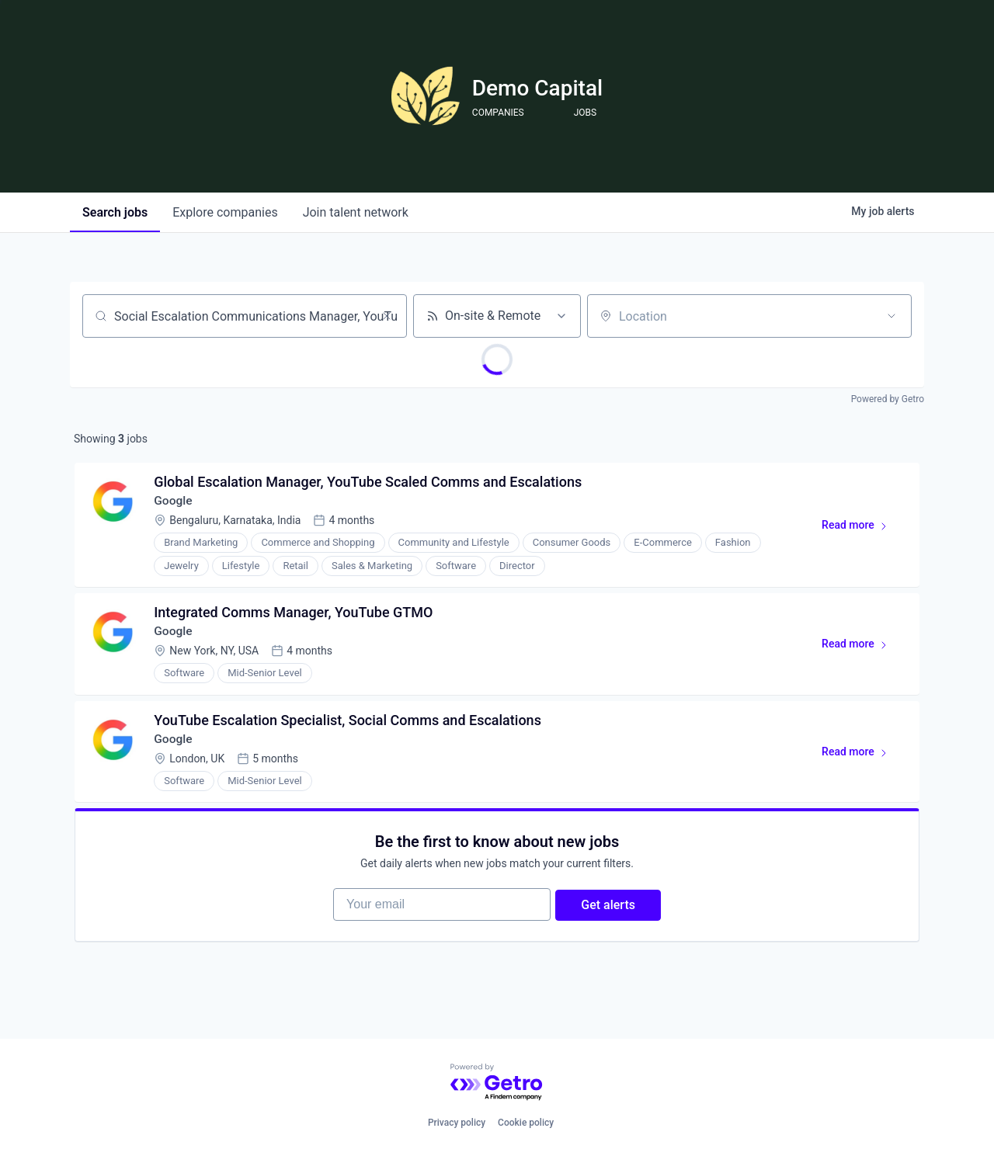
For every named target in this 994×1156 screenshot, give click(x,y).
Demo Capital (537, 88)
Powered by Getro (887, 399)
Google (175, 502)
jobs (115, 212)
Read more (860, 530)
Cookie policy (526, 1122)
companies (224, 212)
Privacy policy (456, 1122)
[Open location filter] (891, 316)
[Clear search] (387, 316)
